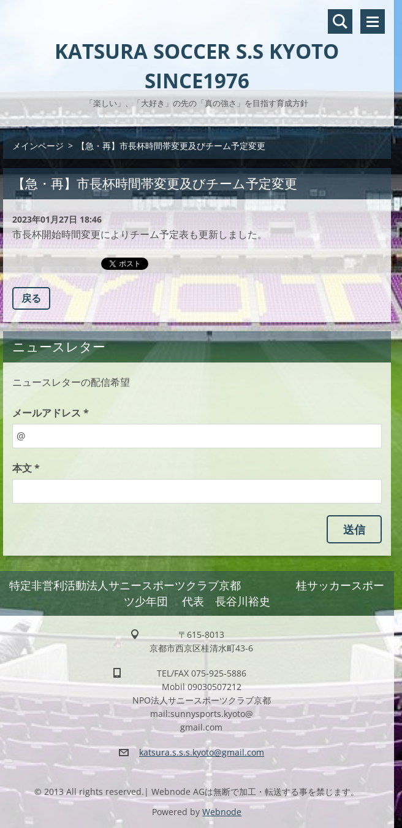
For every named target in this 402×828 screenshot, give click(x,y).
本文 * (26, 468)
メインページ (38, 145)
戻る (31, 298)
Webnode (221, 812)
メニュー (372, 21)
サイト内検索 (340, 21)
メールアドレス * (50, 413)
